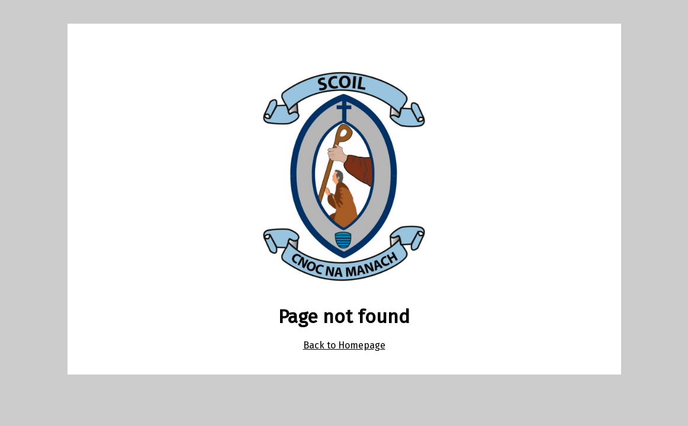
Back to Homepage (344, 345)
